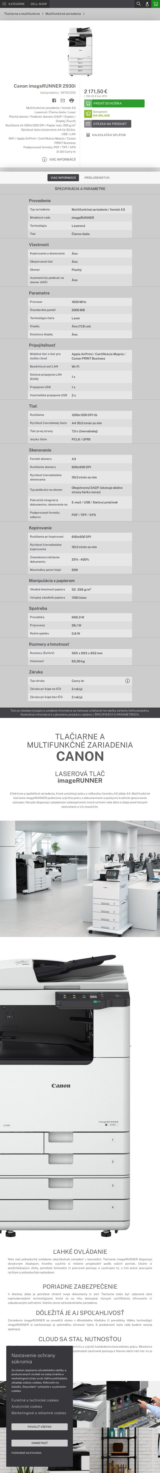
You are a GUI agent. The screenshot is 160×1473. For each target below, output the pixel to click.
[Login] (147, 4)
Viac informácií (63, 177)
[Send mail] (63, 101)
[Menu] (14, 4)
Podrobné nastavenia (26, 1453)
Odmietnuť (39, 1443)
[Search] (138, 4)
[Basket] (155, 4)
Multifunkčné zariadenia (65, 13)
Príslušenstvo (96, 177)
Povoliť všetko (39, 1426)
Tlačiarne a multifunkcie (23, 13)
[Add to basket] (114, 103)
